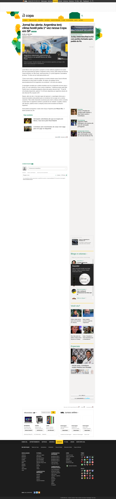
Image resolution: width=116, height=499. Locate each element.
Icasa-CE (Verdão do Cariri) (92, 473)
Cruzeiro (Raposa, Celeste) (90, 459)
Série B (82, 468)
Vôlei (23, 470)
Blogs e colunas (78, 254)
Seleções (41, 20)
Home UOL (24, 442)
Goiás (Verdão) (87, 462)
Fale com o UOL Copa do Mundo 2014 (71, 407)
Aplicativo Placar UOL (41, 462)
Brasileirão (51, 447)
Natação (23, 464)
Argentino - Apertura (55, 475)
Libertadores (43, 447)
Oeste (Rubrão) (87, 476)
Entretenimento (35, 442)
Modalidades (26, 453)
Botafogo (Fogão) (90, 457)
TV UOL (77, 1)
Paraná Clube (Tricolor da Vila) (90, 476)
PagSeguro (86, 1)
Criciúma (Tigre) (87, 459)
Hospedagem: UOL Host (90, 497)
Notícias (50, 1)
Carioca (38, 476)
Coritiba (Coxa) (84, 459)
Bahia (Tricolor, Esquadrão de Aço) (87, 457)
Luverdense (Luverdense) (90, 473)
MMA (23, 462)
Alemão (53, 477)
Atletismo (24, 455)
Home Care (86, 434)
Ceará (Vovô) (87, 473)
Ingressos (68, 458)
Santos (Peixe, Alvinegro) (84, 464)
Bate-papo (44, 1)
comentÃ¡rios (26, 163)
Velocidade (24, 468)
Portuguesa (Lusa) (82, 478)
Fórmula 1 (24, 458)
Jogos (72, 442)
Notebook (44, 434)
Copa (30, 15)
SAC (39, 1)
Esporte (55, 1)
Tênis (23, 467)
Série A (82, 454)
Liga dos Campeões (55, 472)
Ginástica (24, 461)
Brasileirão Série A (55, 456)
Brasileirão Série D (55, 460)
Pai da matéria (69, 20)
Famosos (71, 1)
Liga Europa (54, 474)
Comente (34, 31)
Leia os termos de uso (28, 179)
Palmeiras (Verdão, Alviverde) (82, 464)
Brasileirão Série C (55, 459)
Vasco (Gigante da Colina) (90, 478)
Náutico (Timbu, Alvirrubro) (84, 476)
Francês (53, 480)
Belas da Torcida (40, 461)
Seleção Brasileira (73, 465)
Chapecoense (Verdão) (92, 457)
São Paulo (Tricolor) (87, 464)
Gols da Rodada (40, 459)
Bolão (76, 20)
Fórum (37, 464)
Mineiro (38, 477)
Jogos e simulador (70, 456)
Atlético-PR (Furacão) (84, 457)
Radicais (23, 465)
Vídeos (38, 468)
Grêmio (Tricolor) (90, 462)
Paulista (38, 474)
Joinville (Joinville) (82, 476)
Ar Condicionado (37, 434)
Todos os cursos (88, 412)
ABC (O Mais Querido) (82, 471)
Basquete (24, 456)
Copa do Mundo (77, 447)
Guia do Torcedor (55, 20)
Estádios (47, 20)
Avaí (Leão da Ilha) (92, 471)
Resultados (38, 456)
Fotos (37, 467)
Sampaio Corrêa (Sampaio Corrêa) (84, 478)
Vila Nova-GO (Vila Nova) (92, 478)
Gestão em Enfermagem (78, 434)
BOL (81, 1)
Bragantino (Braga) (84, 473)
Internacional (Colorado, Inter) (92, 462)
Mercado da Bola (68, 447)
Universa (65, 1)
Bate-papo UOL (80, 442)
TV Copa (63, 20)
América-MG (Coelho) (84, 471)
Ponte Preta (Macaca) (92, 476)
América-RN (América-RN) (87, 471)
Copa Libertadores (55, 469)
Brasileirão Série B (55, 457)
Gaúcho (38, 479)
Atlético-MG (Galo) (82, 457)
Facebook (35, 492)
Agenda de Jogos (40, 455)
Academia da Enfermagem (66, 434)
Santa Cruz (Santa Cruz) (87, 478)
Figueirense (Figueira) (92, 459)
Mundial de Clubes (55, 471)
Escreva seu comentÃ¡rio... (47, 168)
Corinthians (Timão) (82, 459)
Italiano (52, 483)
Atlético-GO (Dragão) (90, 471)
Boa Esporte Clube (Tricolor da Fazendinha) (82, 473)
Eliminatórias (69, 461)
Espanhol (53, 478)
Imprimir (56, 137)
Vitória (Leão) (92, 464)
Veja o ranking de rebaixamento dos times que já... (84, 292)
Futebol (23, 459)
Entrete (60, 1)
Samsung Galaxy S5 (28, 434)
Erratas (82, 407)
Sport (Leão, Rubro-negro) (90, 464)
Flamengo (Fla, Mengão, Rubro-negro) (82, 462)
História (81, 20)
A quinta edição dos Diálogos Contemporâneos (84, 263)
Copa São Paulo (54, 463)
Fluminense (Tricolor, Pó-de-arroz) (84, 462)
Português (53, 484)
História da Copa (69, 462)
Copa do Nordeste (40, 480)
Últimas (25, 20)
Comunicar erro (63, 137)
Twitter (37, 492)
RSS (39, 492)
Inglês (52, 481)
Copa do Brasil (58, 447)
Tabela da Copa (33, 20)
